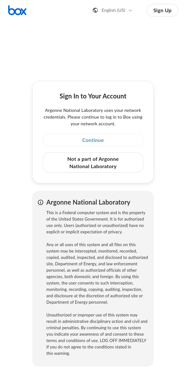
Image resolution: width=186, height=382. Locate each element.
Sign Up (162, 10)
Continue (93, 140)
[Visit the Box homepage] (17, 10)
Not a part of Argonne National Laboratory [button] (93, 162)
